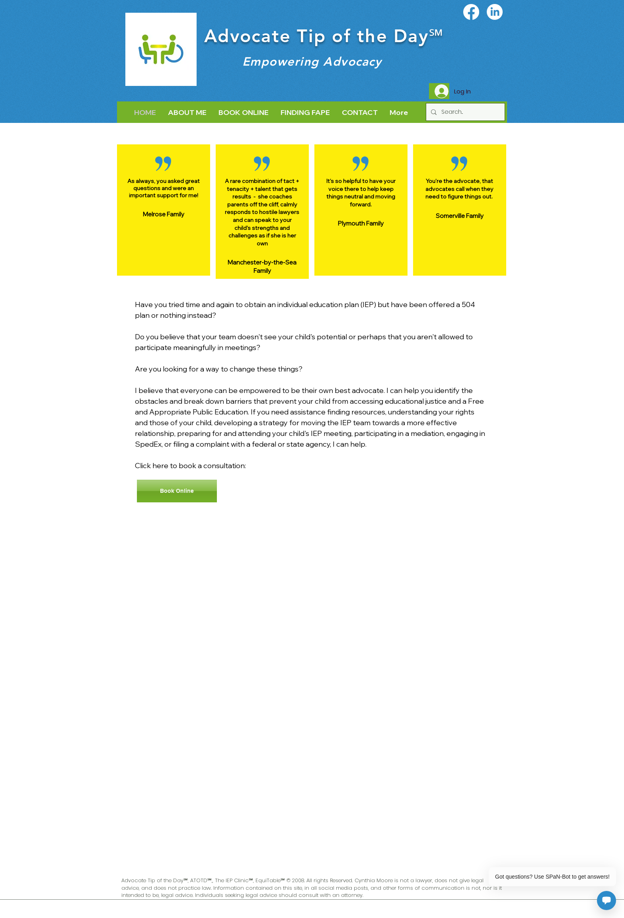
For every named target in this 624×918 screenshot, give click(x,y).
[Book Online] (177, 491)
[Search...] (464, 112)
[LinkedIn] (495, 12)
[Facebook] (471, 12)
